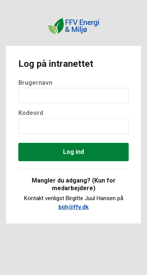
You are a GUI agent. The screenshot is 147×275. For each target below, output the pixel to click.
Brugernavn (35, 82)
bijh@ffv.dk (73, 207)
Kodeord (30, 112)
